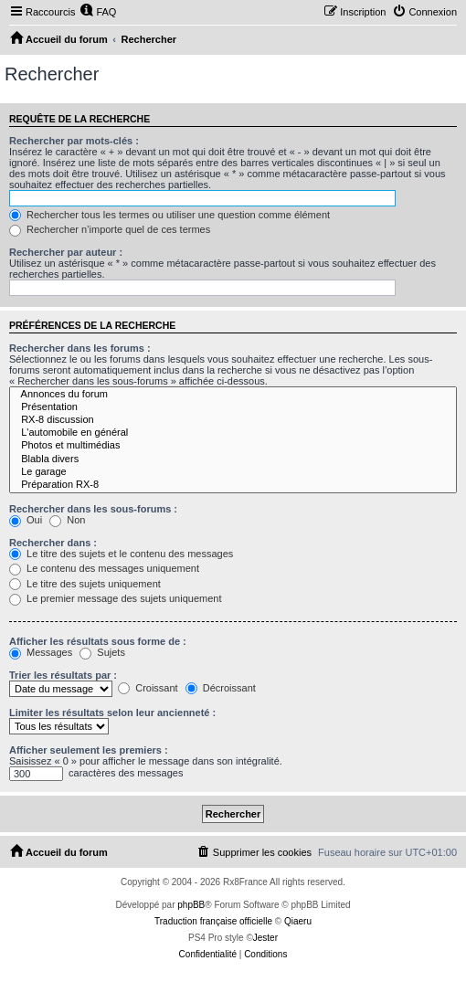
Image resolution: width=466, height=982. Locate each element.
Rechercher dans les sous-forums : (93, 508)
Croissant (148, 687)
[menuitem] (97, 12)
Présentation (233, 407)
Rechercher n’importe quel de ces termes (109, 229)
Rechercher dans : (53, 542)
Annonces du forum (233, 394)
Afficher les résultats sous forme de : (97, 641)
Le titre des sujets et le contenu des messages (121, 553)
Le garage (233, 472)
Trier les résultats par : (63, 675)
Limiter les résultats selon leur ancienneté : (112, 712)
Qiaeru (298, 921)
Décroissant (220, 687)
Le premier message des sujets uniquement (115, 598)
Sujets (102, 652)
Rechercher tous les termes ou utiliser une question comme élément (169, 214)
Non (67, 519)
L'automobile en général (233, 433)
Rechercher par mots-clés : (74, 140)
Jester (265, 938)
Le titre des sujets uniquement (85, 583)
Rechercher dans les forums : (80, 348)
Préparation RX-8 (233, 485)
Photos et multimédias (233, 445)
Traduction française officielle (213, 921)
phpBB (191, 905)
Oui (25, 519)
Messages (40, 652)
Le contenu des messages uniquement (104, 568)
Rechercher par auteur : (65, 252)
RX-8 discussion (233, 420)
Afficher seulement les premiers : (88, 749)
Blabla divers (233, 459)
